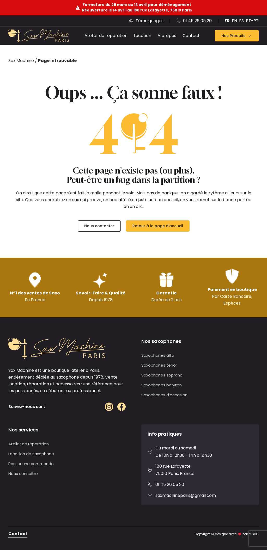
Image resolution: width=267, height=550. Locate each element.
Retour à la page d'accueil (157, 225)
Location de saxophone (31, 453)
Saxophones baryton (161, 385)
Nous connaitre (23, 473)
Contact (191, 36)
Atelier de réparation (106, 36)
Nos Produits (236, 35)
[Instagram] (109, 407)
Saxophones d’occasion (164, 395)
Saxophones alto (157, 355)
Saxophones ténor (159, 365)
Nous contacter (99, 225)
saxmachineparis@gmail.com (185, 495)
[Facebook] (121, 407)
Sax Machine (21, 61)
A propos (166, 36)
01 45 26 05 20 (169, 484)
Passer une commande (31, 463)
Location (142, 36)
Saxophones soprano (162, 375)
